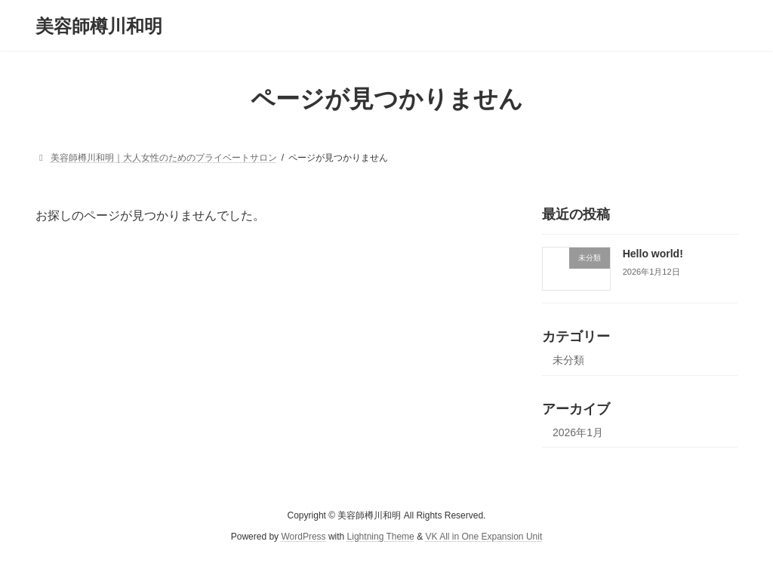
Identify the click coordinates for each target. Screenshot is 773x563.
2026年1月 (578, 432)
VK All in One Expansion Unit (483, 537)
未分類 (568, 360)
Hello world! (653, 254)
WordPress (303, 537)
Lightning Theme (380, 537)
